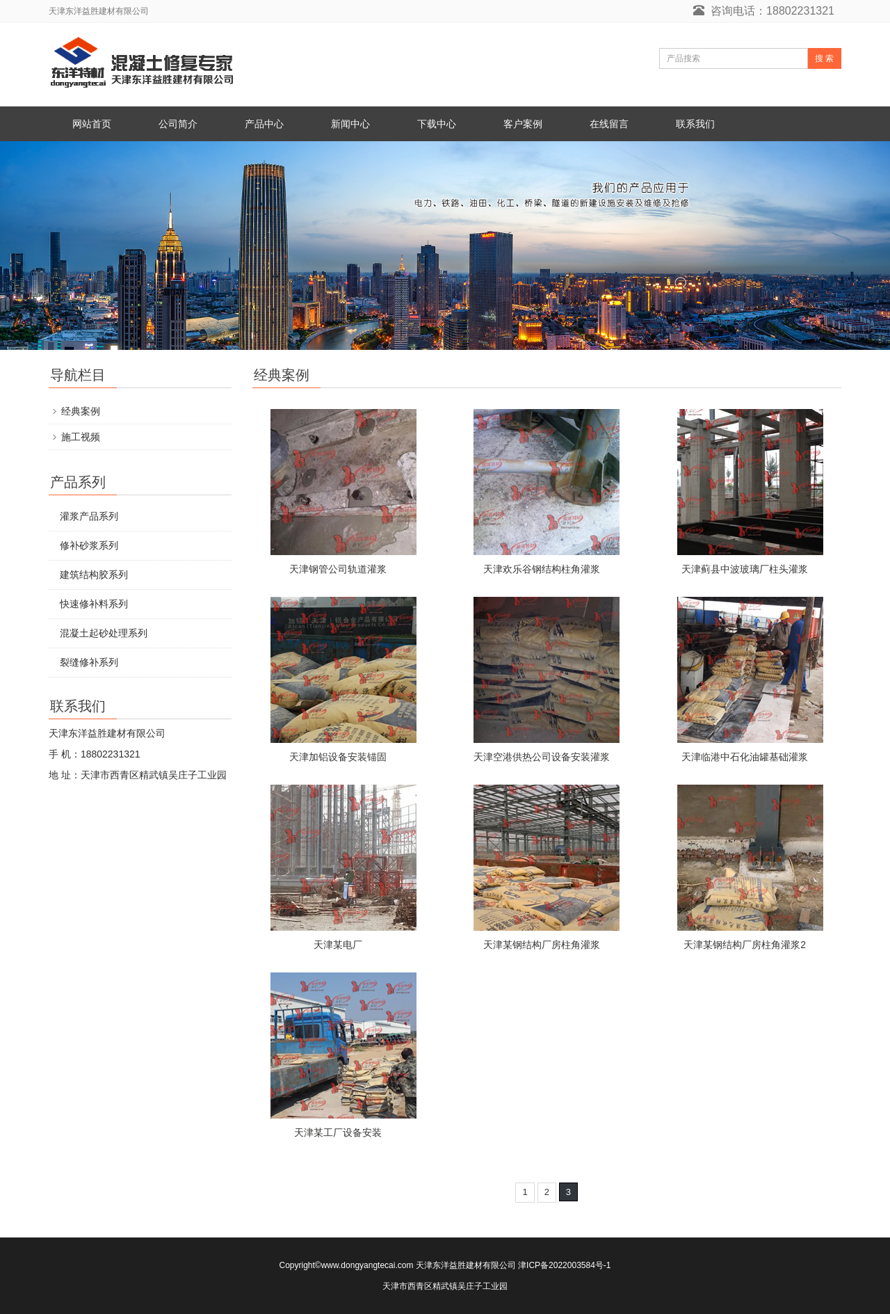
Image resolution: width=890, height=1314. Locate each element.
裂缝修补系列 (89, 662)
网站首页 (91, 123)
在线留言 (609, 123)
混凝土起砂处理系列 (103, 633)
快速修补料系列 (94, 603)
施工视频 (80, 436)
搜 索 (824, 58)
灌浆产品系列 (89, 516)
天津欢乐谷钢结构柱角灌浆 (541, 569)
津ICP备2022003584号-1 (564, 1265)
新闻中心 (350, 123)
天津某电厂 (338, 944)
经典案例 (80, 411)
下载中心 (436, 123)
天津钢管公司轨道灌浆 (338, 569)
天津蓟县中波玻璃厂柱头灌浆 (744, 569)
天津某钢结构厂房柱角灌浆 (541, 944)
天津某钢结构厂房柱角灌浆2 (744, 944)
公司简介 (178, 123)
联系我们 (695, 123)
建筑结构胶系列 (94, 574)
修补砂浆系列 (89, 545)
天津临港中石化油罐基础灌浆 (744, 756)
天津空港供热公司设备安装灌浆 (542, 756)
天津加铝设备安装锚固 (338, 756)
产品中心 (264, 123)
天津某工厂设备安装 (338, 1132)
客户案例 (522, 123)
